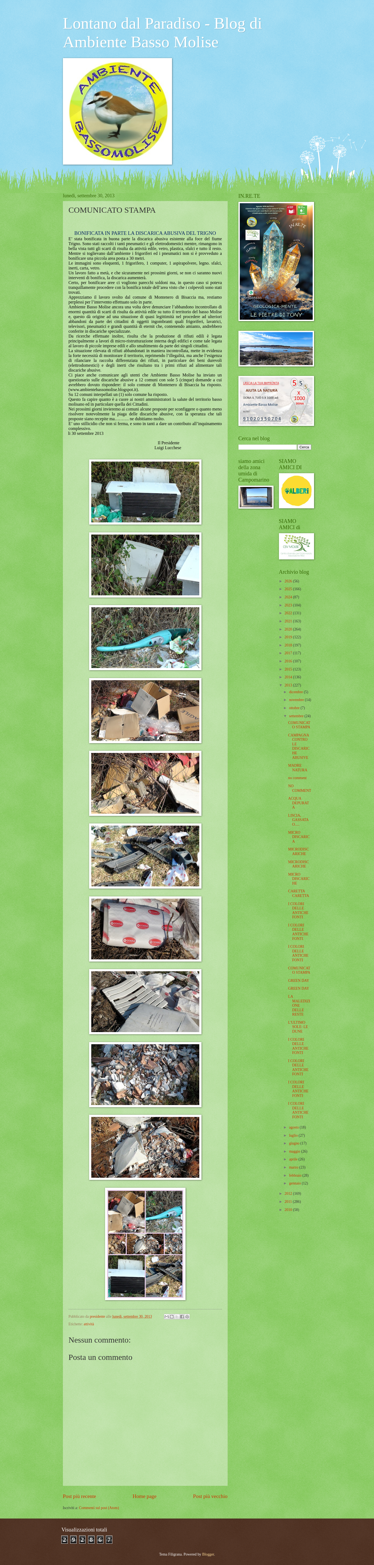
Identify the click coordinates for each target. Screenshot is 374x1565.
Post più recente (79, 1496)
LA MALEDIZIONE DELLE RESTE (299, 1005)
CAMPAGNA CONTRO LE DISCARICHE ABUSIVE (298, 746)
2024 (289, 597)
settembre (296, 716)
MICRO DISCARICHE (298, 878)
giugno (294, 1143)
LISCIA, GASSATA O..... (298, 819)
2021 (289, 621)
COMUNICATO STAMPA (299, 725)
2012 (289, 1194)
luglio (294, 1135)
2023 (289, 605)
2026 (289, 581)
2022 (289, 613)
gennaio (295, 1183)
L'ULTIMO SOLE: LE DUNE (298, 1026)
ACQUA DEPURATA (298, 802)
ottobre (295, 708)
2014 (289, 677)
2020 (289, 629)
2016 (289, 661)
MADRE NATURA (297, 767)
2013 (289, 685)
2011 (289, 1202)
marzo (294, 1167)
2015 (289, 669)
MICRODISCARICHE (298, 851)
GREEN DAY (298, 981)
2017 (289, 653)
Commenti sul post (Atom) (99, 1508)
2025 (289, 589)
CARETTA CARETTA (298, 893)
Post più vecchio (210, 1496)
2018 (289, 645)
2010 (289, 1210)
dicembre (296, 692)
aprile (293, 1159)
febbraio (295, 1175)
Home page (144, 1496)
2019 (289, 637)
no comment (297, 778)
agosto (294, 1127)
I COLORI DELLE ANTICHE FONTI (298, 910)
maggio (295, 1151)
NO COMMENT (299, 788)
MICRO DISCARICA (298, 836)
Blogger (208, 1554)
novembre (297, 700)
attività (89, 1324)
